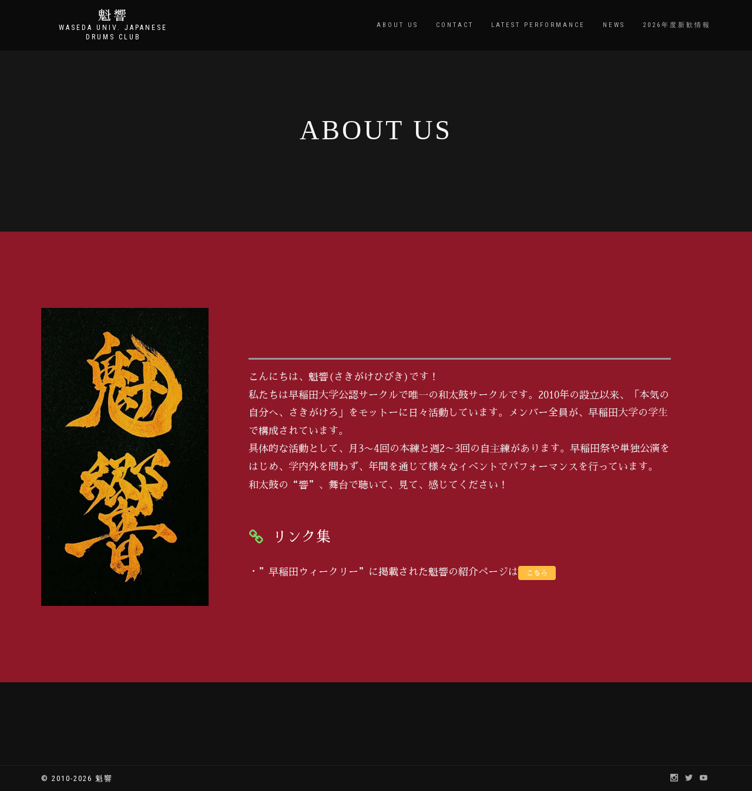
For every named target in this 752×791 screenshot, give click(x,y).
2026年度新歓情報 (677, 25)
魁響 (113, 15)
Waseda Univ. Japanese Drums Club (113, 32)
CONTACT (455, 25)
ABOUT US (397, 25)
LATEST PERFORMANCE (538, 25)
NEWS (614, 25)
